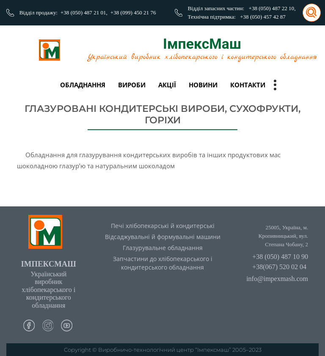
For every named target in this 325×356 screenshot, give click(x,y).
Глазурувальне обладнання (163, 248)
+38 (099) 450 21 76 (133, 12)
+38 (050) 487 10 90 (280, 256)
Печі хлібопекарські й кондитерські (163, 226)
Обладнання (82, 85)
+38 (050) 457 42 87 (263, 17)
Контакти (247, 85)
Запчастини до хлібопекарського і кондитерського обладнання (162, 263)
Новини (203, 85)
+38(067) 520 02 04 (279, 266)
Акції (167, 85)
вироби (132, 85)
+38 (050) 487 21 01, (84, 12)
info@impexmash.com (277, 278)
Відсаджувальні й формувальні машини (162, 237)
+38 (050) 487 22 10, (272, 8)
